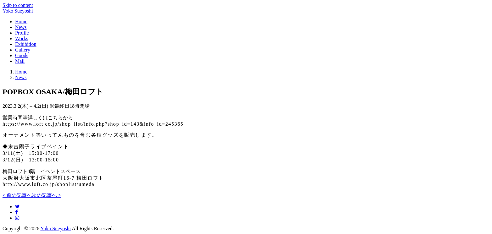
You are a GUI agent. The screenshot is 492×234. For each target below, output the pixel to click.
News (20, 27)
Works (21, 38)
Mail (20, 61)
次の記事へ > (46, 195)
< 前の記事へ (17, 195)
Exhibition (25, 44)
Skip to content (18, 5)
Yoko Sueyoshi (18, 11)
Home (21, 21)
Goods (21, 55)
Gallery (22, 49)
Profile (22, 32)
